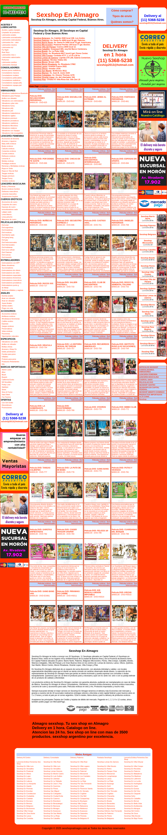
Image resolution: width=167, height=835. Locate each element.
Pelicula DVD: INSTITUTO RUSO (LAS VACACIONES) (123, 345)
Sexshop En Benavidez (106, 803)
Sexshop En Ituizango (105, 784)
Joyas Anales (7, 303)
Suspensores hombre (10, 196)
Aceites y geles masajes (11, 30)
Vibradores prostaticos (10, 121)
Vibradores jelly (7, 108)
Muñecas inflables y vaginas (12, 290)
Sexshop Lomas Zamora (52, 771)
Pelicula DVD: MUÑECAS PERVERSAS (41, 222)
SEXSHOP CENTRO (147, 385)
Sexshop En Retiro (104, 769)
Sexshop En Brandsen (51, 801)
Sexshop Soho (129, 796)
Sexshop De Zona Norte (26, 813)
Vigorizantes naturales (10, 336)
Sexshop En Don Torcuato (107, 791)
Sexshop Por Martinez (132, 776)
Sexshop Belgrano (41, 38)
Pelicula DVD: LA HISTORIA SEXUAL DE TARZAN (69, 345)
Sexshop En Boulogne (78, 801)
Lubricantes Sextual (9, 65)
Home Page (34, 86)
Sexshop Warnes (40, 73)
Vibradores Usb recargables (12, 133)
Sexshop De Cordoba (25, 818)
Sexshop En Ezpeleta (105, 789)
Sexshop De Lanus (24, 816)
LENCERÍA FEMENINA (148, 374)
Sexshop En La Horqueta (26, 784)
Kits (3, 364)
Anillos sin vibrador (9, 344)
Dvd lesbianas (7, 247)
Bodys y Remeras (8, 186)
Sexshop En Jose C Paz (52, 784)
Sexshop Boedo (40, 51)
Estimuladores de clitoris (11, 270)
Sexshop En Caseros (51, 798)
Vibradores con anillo (10, 342)
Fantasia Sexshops (104, 757)
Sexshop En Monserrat (79, 774)
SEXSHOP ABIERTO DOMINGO (152, 392)
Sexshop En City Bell (78, 796)
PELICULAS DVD (146, 382)
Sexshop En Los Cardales (80, 776)
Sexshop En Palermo (132, 771)
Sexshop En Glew (77, 786)
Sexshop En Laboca (24, 781)
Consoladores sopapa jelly (12, 83)
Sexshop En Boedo (104, 801)
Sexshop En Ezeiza (131, 789)
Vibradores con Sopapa (11, 131)
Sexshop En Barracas (51, 806)
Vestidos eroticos (8, 181)
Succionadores (7, 268)
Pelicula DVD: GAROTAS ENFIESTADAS (41, 531)
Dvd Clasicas (7, 252)
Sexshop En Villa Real (51, 762)
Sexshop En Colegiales (52, 793)
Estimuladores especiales (11, 275)
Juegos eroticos (8, 326)
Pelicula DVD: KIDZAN (121, 592)
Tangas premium (8, 176)
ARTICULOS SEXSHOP (148, 367)
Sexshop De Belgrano (105, 818)
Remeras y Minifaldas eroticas (13, 166)
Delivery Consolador (51, 757)
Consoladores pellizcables (12, 78)
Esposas (5, 324)
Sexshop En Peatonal (25, 771)
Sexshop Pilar (39, 79)
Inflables (5, 357)
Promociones (7, 407)
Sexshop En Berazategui (52, 803)
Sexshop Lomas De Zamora (108, 762)
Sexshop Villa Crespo (43, 55)
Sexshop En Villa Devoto (106, 766)
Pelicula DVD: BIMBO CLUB (124, 407)
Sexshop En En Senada (79, 791)
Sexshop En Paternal (78, 771)
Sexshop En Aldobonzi (79, 808)
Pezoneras (6, 334)
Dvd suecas (6, 255)
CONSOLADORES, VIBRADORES (146, 371)
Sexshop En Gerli (104, 786)
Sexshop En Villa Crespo (133, 766)
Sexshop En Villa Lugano (80, 766)
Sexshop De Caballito (51, 818)
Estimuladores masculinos (12, 280)
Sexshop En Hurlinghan (133, 784)
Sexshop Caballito (41, 49)
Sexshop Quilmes (41, 60)
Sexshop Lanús (40, 66)
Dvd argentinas (7, 227)
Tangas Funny (7, 178)
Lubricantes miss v (9, 55)
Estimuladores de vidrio (10, 273)
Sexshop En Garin (131, 786)
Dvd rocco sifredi (8, 250)
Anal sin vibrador (8, 301)
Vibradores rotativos (9, 128)
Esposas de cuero (8, 207)
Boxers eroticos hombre (11, 189)
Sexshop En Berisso (24, 803)
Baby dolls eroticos (9, 144)
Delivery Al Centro (23, 757)
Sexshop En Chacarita (105, 796)
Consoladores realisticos (11, 80)
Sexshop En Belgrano (25, 806)
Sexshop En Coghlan (78, 793)
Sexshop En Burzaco (25, 801)
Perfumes (5, 60)
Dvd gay (5, 240)
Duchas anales (7, 296)
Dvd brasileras (7, 230)
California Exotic (8, 380)
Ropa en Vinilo (7, 168)
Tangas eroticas (8, 173)
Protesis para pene (9, 359)
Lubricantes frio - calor (10, 42)
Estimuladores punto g (10, 285)
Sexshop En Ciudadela (25, 796)
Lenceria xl (6, 158)
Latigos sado (6, 212)
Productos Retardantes (10, 362)
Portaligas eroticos (9, 163)
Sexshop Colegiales (42, 75)
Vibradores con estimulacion (12, 101)
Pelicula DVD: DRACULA (41, 345)
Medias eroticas (8, 161)
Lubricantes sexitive (9, 62)
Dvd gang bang (7, 237)
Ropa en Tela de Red (10, 171)
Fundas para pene (9, 354)
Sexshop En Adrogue (132, 808)
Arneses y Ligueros (9, 141)
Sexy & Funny (7, 392)
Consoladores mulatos (10, 75)
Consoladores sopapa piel (11, 85)
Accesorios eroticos (9, 314)
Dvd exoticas (7, 232)
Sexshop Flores (40, 53)
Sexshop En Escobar (25, 791)
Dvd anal (5, 225)
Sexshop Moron (40, 62)
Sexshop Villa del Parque (44, 47)
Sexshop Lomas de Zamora (45, 58)
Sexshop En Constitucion (26, 793)
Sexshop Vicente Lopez (43, 77)
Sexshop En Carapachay (79, 798)
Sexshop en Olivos (24, 774)
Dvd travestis (7, 257)
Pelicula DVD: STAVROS (95, 407)
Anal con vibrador (8, 298)
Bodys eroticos (7, 146)
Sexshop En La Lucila (132, 781)
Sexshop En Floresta (25, 789)
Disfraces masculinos (10, 191)
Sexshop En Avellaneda (133, 806)
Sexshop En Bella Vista (133, 803)
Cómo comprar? (122, 10)
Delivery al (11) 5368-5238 (14, 416)
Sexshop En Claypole (132, 793)
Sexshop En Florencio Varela (81, 789)
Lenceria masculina (9, 194)
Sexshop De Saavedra (79, 813)
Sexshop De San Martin (52, 813)
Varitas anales (7, 306)
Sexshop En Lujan (24, 776)
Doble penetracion (9, 352)
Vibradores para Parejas (11, 96)
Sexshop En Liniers (24, 779)
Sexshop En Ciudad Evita (53, 796)
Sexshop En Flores (50, 789)
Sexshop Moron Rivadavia (45, 64)
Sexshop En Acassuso (51, 811)
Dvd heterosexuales (9, 242)
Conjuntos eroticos (9, 151)
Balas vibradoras (8, 265)
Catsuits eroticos (8, 149)
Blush (4, 375)
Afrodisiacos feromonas (11, 319)
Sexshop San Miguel (51, 791)
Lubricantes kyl (7, 47)
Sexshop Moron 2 (147, 344)
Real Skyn (6, 52)
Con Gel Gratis (7, 403)
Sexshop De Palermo (105, 813)
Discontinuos (7, 405)
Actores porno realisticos (11, 70)
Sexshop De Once (131, 813)
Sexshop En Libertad (51, 779)
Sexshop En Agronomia (106, 808)
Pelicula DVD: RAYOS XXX (41, 283)
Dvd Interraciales (8, 245)
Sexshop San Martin (42, 71)
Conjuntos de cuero (9, 204)
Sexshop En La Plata (105, 781)
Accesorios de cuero (9, 202)
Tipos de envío (122, 16)
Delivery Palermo (77, 757)
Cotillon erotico (7, 321)
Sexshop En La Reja (78, 781)
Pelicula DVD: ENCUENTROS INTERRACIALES (92, 160)
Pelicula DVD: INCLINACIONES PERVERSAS (37, 98)
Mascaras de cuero (9, 219)
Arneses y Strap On (9, 349)
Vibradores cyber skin (10, 103)
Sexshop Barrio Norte (43, 42)
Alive (3, 372)
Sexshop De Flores (104, 816)
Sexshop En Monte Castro (53, 774)
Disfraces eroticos (8, 156)
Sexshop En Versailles (25, 769)
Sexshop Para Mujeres (148, 328)
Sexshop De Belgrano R (79, 818)
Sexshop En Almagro (67, 14)
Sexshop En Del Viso (132, 791)
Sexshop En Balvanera (79, 806)
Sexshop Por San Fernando (81, 784)
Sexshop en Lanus (104, 779)
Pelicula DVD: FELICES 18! (96, 531)
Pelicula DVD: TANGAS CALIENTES (40, 469)
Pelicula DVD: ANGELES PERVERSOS (122, 222)
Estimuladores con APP (11, 263)
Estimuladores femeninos (11, 278)
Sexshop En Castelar (25, 798)
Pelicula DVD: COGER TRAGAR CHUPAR (67, 531)
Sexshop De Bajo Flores (133, 818)
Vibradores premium (9, 118)
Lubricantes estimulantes (11, 40)
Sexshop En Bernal (131, 801)
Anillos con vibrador (9, 98)
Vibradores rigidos (8, 116)
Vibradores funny (8, 106)
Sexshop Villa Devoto (132, 816)
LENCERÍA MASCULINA (149, 377)
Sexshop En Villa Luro (25, 766)
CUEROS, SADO (146, 380)
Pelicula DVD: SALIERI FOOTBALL (67, 283)
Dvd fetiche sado (8, 235)
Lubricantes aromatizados (11, 37)
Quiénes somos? (122, 21)
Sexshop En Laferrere (132, 779)
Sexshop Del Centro (131, 811)
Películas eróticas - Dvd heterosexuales (46, 90)
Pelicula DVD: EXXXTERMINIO (64, 407)
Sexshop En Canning (105, 798)
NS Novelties (7, 382)
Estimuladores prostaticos (11, 283)
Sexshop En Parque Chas (107, 771)
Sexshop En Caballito (132, 798)
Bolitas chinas (7, 347)
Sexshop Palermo (41, 40)
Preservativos (7, 329)
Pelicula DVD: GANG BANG (96, 469)
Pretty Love (6, 385)
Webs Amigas (83, 754)
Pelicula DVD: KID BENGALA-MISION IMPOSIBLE (92, 592)
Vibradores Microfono (10, 126)
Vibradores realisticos (10, 123)
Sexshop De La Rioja (51, 816)
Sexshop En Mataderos (133, 774)
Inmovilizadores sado (10, 209)
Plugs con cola (7, 308)
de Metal (5, 288)
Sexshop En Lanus (77, 779)
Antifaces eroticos (8, 316)
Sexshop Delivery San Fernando (109, 811)
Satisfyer (5, 387)
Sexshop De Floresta (78, 816)
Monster (5, 88)
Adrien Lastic (7, 370)
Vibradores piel (7, 111)
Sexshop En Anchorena (26, 808)
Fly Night (5, 50)
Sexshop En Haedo (24, 786)
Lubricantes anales (9, 35)
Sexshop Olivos (40, 69)
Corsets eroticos (8, 153)
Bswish (4, 377)
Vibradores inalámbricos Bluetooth (15, 93)
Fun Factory (6, 397)
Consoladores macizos (10, 73)
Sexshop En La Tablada (52, 781)
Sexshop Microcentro (42, 45)
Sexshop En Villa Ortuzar (133, 762)
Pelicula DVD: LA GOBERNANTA (37, 407)
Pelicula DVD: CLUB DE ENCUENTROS (94, 283)
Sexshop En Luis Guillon (52, 776)
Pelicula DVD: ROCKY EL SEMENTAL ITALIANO (123, 283)
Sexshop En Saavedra (78, 769)
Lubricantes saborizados (11, 57)
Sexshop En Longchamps (107, 776)
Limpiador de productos (11, 32)
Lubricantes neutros (9, 45)
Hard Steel (6, 394)
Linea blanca (6, 214)
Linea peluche (7, 217)
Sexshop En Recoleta (132, 769)
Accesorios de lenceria (10, 139)
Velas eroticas (7, 331)
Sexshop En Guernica (51, 786)
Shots (4, 389)
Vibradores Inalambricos (11, 113)
